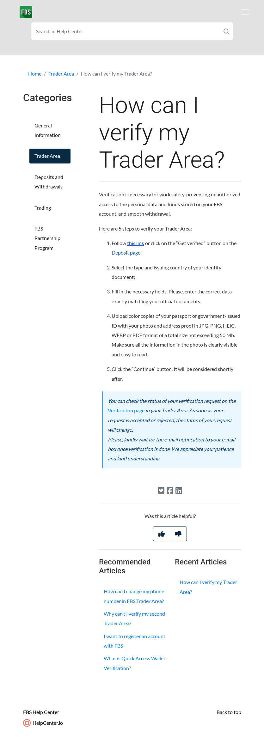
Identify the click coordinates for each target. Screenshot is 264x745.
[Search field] (132, 31)
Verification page (126, 410)
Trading (42, 208)
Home (34, 74)
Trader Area (61, 74)
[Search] (226, 31)
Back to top (229, 712)
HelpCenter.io (43, 723)
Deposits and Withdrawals (48, 181)
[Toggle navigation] (245, 12)
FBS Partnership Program (47, 238)
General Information (47, 130)
